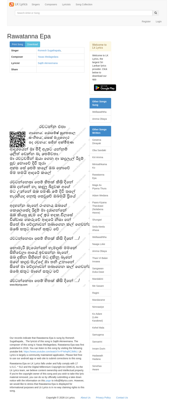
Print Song (17, 44)
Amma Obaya (99, 119)
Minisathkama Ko (99, 166)
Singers (36, 4)
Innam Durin (98, 348)
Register (146, 21)
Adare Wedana (100, 195)
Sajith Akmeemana (48, 63)
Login (159, 21)
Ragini (95, 292)
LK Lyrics (18, 4)
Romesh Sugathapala (49, 50)
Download (32, 44)
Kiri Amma (97, 157)
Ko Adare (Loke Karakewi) (97, 317)
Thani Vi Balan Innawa (100, 260)
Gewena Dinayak (96, 141)
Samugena (98, 334)
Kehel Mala (98, 327)
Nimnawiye (98, 306)
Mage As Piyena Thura (99, 187)
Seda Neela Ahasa (98, 228)
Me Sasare (98, 286)
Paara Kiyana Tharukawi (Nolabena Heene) (99, 207)
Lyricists (66, 4)
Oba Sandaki (99, 150)
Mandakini (97, 279)
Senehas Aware (97, 368)
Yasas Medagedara (48, 56)
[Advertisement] (47, 100)
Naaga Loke (98, 244)
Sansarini (97, 341)
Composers (51, 4)
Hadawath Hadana (97, 357)
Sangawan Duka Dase (98, 270)
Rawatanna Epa (98, 176)
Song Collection (84, 4)
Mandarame (98, 299)
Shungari (97, 219)
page (48, 380)
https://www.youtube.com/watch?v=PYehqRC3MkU (51, 351)
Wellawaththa (99, 112)
